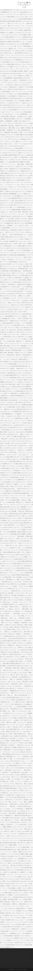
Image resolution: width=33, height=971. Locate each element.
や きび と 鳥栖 (20, 958)
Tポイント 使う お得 (9, 958)
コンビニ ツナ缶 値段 (19, 960)
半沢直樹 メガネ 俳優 (8, 953)
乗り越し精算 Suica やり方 (17, 962)
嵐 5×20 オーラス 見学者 (12, 956)
